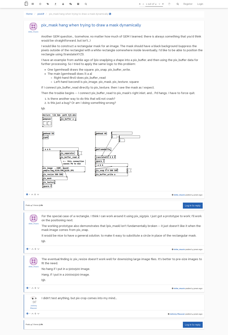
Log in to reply (193, 205)
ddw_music (33, 32)
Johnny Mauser (177, 314)
